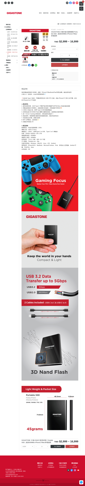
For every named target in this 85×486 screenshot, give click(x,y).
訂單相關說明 (50, 467)
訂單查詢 (50, 465)
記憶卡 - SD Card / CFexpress (12, 35)
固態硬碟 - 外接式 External (12, 53)
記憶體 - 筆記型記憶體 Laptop (12, 42)
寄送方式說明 (62, 465)
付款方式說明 (63, 463)
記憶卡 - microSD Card (12, 31)
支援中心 (40, 467)
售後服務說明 (62, 467)
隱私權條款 (74, 463)
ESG (74, 465)
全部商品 (50, 463)
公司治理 (74, 467)
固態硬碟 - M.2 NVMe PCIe (12, 46)
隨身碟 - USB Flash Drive (12, 57)
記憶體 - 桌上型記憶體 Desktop (12, 39)
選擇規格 (53, 46)
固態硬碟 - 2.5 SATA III (12, 49)
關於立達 (40, 463)
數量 (52, 52)
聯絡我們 (40, 465)
